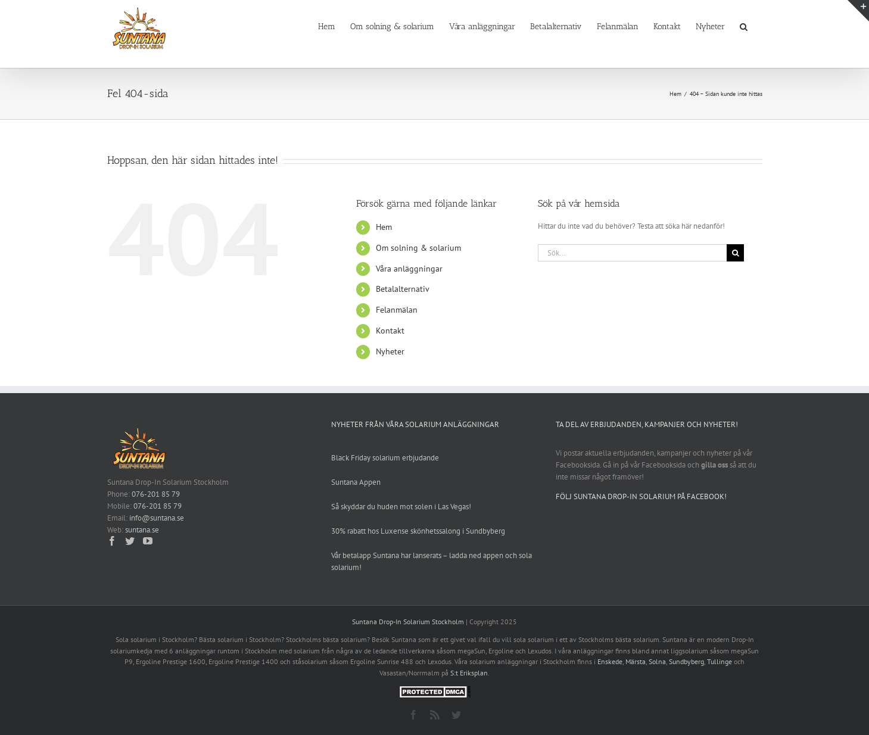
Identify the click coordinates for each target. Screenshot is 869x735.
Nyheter (390, 351)
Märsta (635, 661)
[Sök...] (632, 252)
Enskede (609, 661)
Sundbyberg (686, 661)
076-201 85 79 (156, 494)
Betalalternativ (402, 289)
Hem (384, 227)
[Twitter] (130, 541)
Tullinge (719, 661)
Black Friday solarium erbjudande (385, 458)
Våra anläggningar (409, 268)
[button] (743, 25)
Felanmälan (397, 309)
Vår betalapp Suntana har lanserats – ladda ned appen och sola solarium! (431, 561)
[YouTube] (147, 541)
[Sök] (735, 252)
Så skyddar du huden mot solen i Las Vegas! (401, 507)
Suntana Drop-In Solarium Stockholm (408, 621)
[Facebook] (112, 541)
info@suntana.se (156, 518)
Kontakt (390, 330)
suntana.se (142, 530)
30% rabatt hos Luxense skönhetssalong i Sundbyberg (418, 531)
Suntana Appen (356, 482)
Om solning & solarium (418, 247)
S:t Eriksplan (469, 672)
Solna (657, 661)
